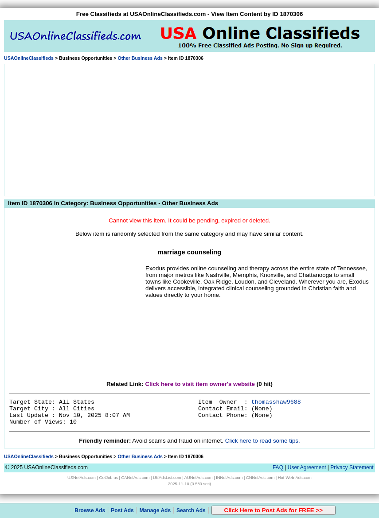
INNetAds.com (229, 477)
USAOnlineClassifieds (29, 58)
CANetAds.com (135, 477)
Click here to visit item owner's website (200, 384)
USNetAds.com (81, 477)
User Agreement (307, 467)
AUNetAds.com (198, 477)
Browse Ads (89, 510)
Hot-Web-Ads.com (295, 477)
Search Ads (191, 510)
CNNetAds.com (260, 477)
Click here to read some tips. (262, 440)
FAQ (278, 467)
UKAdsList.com (167, 477)
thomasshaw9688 (276, 402)
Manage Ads (155, 510)
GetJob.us (108, 477)
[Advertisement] (189, 128)
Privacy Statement (351, 467)
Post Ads (122, 510)
